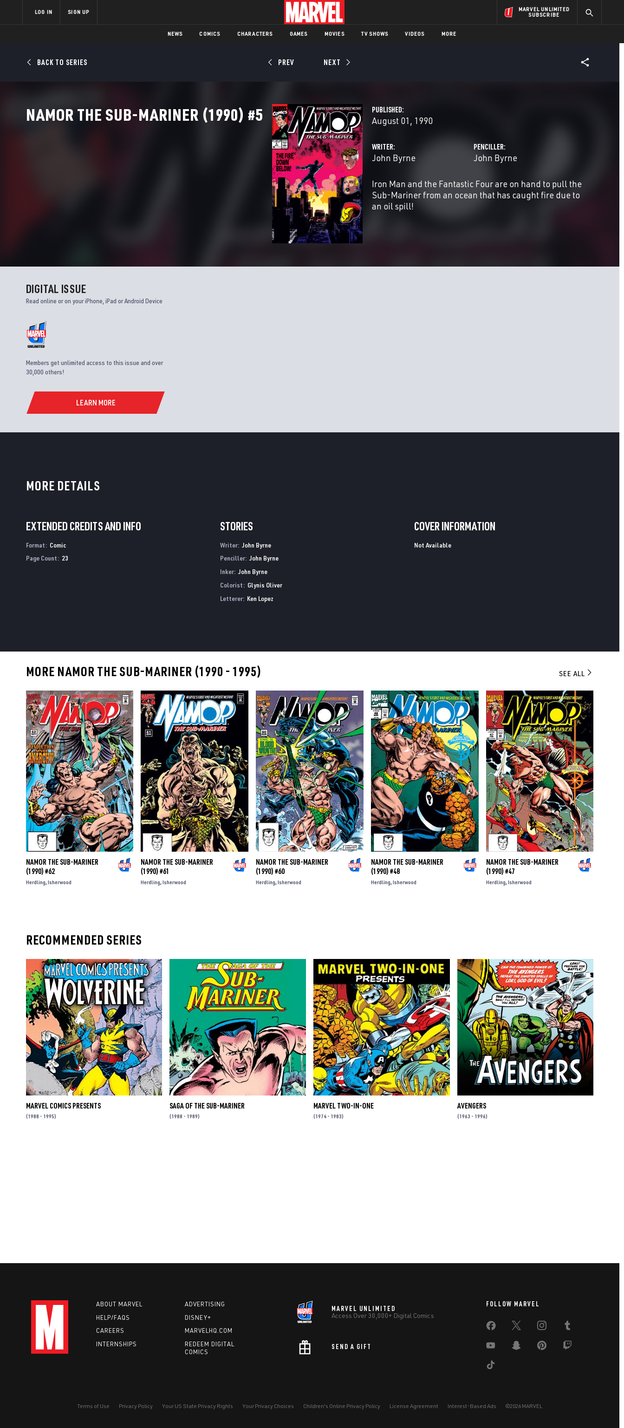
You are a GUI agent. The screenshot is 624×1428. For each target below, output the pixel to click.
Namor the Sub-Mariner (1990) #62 (62, 977)
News (175, 33)
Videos (414, 33)
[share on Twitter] (516, 1327)
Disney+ (198, 1317)
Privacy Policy (136, 1405)
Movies (334, 33)
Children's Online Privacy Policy (341, 1405)
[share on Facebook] (491, 1327)
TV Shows (375, 33)
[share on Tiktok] (490, 1366)
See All (576, 784)
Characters (255, 33)
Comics (209, 33)
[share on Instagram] (541, 1327)
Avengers (471, 1216)
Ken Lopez (260, 709)
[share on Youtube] (490, 1347)
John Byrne (221, 198)
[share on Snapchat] (516, 1347)
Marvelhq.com (209, 1330)
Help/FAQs (113, 1317)
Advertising (205, 1304)
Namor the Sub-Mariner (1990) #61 (177, 977)
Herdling (36, 992)
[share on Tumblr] (567, 1327)
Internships (116, 1344)
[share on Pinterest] (541, 1347)
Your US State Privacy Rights (197, 1405)
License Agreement (414, 1405)
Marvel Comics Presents (63, 1216)
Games (299, 33)
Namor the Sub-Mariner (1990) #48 (407, 977)
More (449, 33)
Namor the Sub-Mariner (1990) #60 (292, 977)
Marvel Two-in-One (343, 1216)
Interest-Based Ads (472, 1405)
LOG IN (43, 11)
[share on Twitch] (567, 1347)
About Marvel (119, 1304)
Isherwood (60, 992)
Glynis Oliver (264, 695)
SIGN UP (78, 11)
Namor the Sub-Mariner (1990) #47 (522, 977)
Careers (110, 1330)
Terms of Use (93, 1405)
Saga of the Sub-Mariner (207, 1216)
